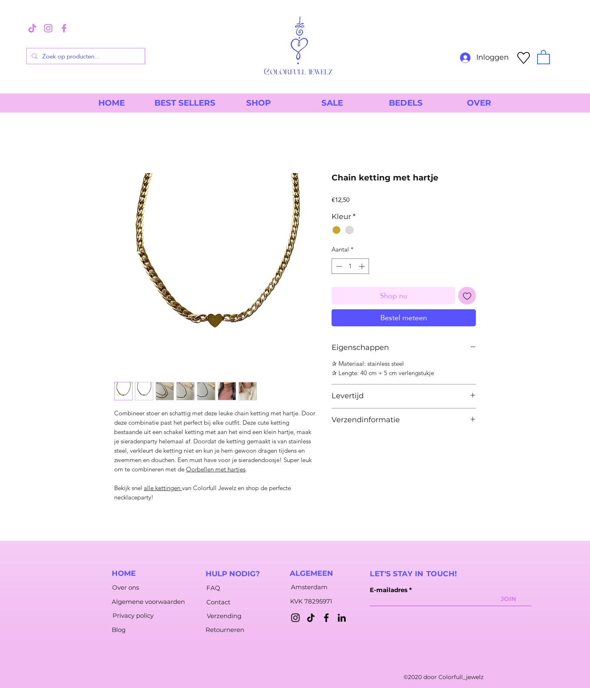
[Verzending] (224, 616)
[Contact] (218, 602)
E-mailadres (389, 590)
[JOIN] (508, 599)
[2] (64, 28)
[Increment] (362, 266)
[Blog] (119, 629)
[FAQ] (213, 588)
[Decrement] (338, 266)
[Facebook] (326, 617)
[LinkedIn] (341, 617)
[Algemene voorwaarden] (148, 601)
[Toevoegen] (467, 295)
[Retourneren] (225, 629)
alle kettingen (163, 488)
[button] (543, 56)
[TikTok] (311, 617)
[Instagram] (295, 617)
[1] (48, 28)
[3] (32, 28)
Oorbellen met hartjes (215, 469)
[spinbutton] (350, 266)
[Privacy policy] (133, 615)
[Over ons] (125, 587)
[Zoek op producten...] (85, 56)
